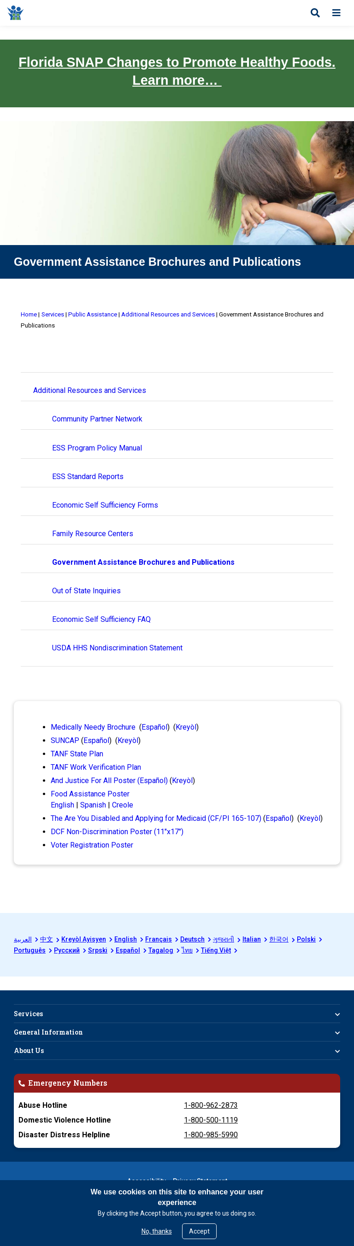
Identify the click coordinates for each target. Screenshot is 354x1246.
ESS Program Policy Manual (97, 448)
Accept (199, 1231)
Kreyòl (186, 727)
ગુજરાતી (223, 939)
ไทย (187, 950)
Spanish (93, 805)
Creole (122, 805)
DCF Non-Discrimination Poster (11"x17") (117, 831)
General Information (48, 1032)
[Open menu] (336, 13)
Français (158, 939)
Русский (67, 950)
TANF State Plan (77, 753)
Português (30, 950)
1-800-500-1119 (211, 1120)
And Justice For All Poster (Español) (109, 780)
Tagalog (160, 950)
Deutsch (192, 939)
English (62, 805)
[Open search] (315, 13)
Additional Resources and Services (89, 390)
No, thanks (157, 1231)
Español (154, 727)
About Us (29, 1050)
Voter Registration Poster (92, 845)
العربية (23, 939)
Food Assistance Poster (90, 794)
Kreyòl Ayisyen (83, 939)
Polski (306, 939)
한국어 (279, 939)
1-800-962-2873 (211, 1105)
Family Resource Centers (92, 533)
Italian (251, 939)
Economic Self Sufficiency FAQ (101, 619)
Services (28, 1013)
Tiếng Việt (216, 950)
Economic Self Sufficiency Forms (105, 505)
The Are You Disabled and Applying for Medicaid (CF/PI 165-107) (156, 818)
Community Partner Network (97, 419)
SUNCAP (65, 740)
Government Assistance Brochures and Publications (143, 562)
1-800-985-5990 (211, 1134)
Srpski (97, 950)
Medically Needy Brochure (93, 727)
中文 (46, 939)
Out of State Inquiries (86, 590)
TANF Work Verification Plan (96, 767)
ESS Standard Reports (88, 476)
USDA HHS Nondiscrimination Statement (117, 647)
